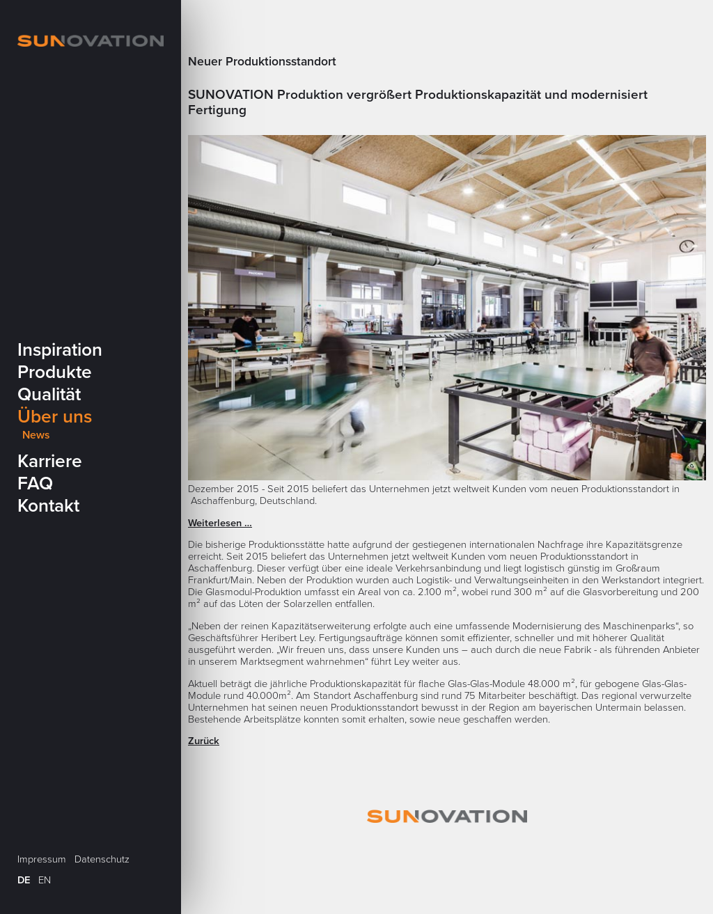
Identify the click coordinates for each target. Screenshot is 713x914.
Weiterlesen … (220, 523)
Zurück (203, 741)
